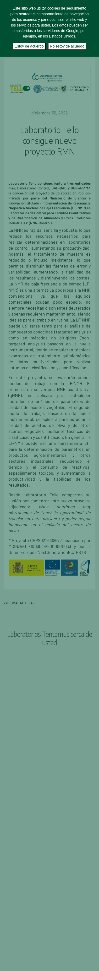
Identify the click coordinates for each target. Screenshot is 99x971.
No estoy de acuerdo (67, 46)
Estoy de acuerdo (29, 46)
